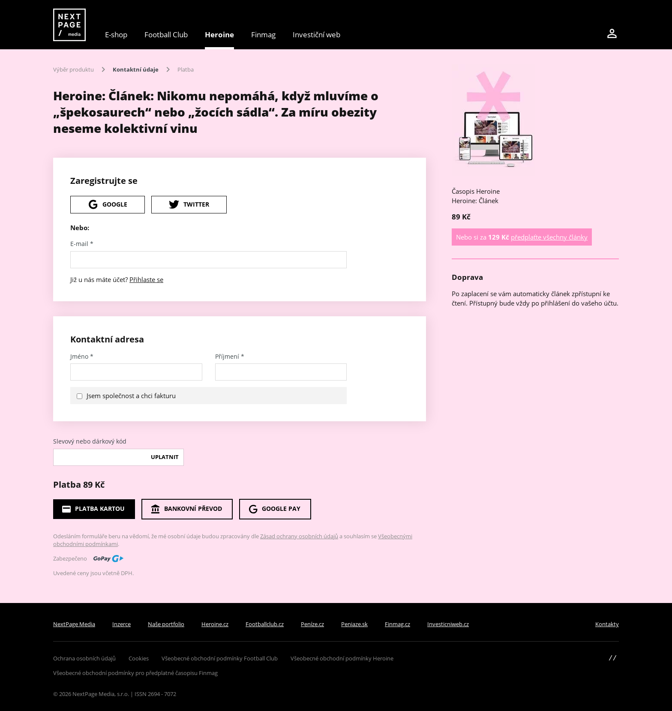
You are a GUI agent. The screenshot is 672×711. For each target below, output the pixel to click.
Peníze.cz (312, 624)
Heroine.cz (214, 624)
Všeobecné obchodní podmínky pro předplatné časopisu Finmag (135, 673)
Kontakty (607, 624)
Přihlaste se (146, 279)
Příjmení (229, 356)
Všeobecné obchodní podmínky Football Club (220, 658)
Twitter (189, 204)
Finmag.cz (397, 624)
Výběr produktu (73, 69)
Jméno (81, 356)
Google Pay (274, 509)
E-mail (81, 244)
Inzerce (121, 624)
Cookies (139, 658)
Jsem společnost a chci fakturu (131, 395)
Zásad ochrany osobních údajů (299, 536)
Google (107, 204)
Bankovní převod (186, 509)
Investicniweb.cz (448, 624)
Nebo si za (522, 237)
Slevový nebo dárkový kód (89, 441)
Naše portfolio (166, 624)
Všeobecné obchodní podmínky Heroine (342, 658)
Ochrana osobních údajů (84, 658)
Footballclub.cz (265, 624)
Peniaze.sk (354, 624)
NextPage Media (74, 624)
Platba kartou (93, 509)
